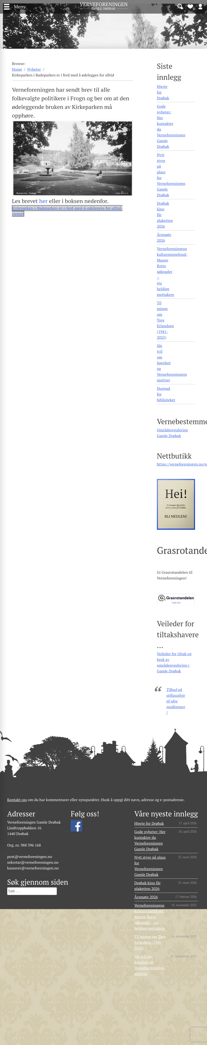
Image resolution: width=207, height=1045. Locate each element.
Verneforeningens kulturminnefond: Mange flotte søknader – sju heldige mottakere (172, 271)
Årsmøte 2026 (164, 237)
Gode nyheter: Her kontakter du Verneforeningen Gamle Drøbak (171, 126)
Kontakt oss (17, 799)
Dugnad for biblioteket (166, 394)
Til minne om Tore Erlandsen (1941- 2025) (165, 320)
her (43, 201)
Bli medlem (190, 6)
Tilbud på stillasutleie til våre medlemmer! (175, 701)
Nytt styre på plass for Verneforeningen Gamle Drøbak (171, 175)
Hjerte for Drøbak (163, 92)
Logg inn (200, 6)
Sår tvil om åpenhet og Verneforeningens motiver (172, 363)
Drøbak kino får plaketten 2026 (165, 215)
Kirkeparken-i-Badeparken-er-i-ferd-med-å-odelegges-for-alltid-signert (67, 210)
